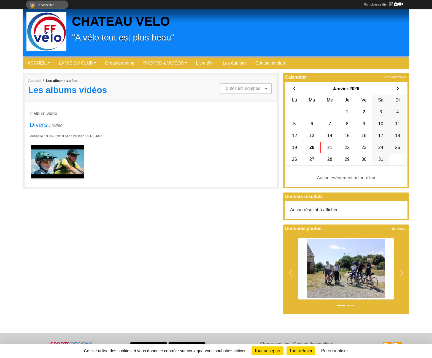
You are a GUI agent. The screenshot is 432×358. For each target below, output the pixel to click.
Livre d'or (205, 63)
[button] (291, 273)
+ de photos (398, 228)
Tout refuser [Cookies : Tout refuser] (300, 350)
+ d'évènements (395, 77)
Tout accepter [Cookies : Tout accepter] (267, 350)
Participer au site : (383, 4)
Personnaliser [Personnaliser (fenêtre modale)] (334, 350)
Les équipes (235, 63)
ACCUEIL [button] (37, 63)
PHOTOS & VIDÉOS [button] (163, 63)
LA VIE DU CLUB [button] (76, 63)
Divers (38, 124)
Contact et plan (270, 63)
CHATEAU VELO (121, 21)
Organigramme (119, 63)
